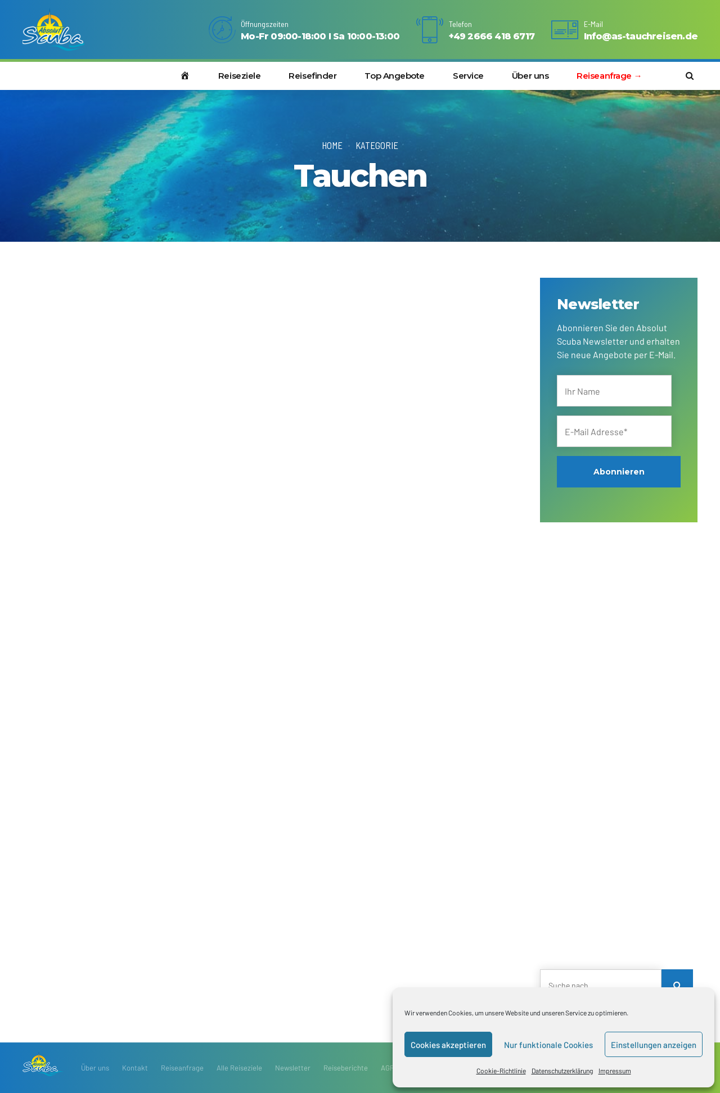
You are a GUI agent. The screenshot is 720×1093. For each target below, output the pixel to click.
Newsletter (292, 1067)
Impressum (614, 1070)
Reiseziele (239, 75)
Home (332, 145)
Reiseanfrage (182, 1067)
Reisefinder (312, 75)
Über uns (530, 75)
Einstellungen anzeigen (653, 1045)
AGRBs (391, 1067)
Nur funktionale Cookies (548, 1045)
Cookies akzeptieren (448, 1045)
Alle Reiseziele (239, 1067)
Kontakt (135, 1067)
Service (468, 75)
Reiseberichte (345, 1067)
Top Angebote (394, 75)
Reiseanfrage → (609, 75)
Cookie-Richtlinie (501, 1070)
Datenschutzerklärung (562, 1070)
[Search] (677, 985)
